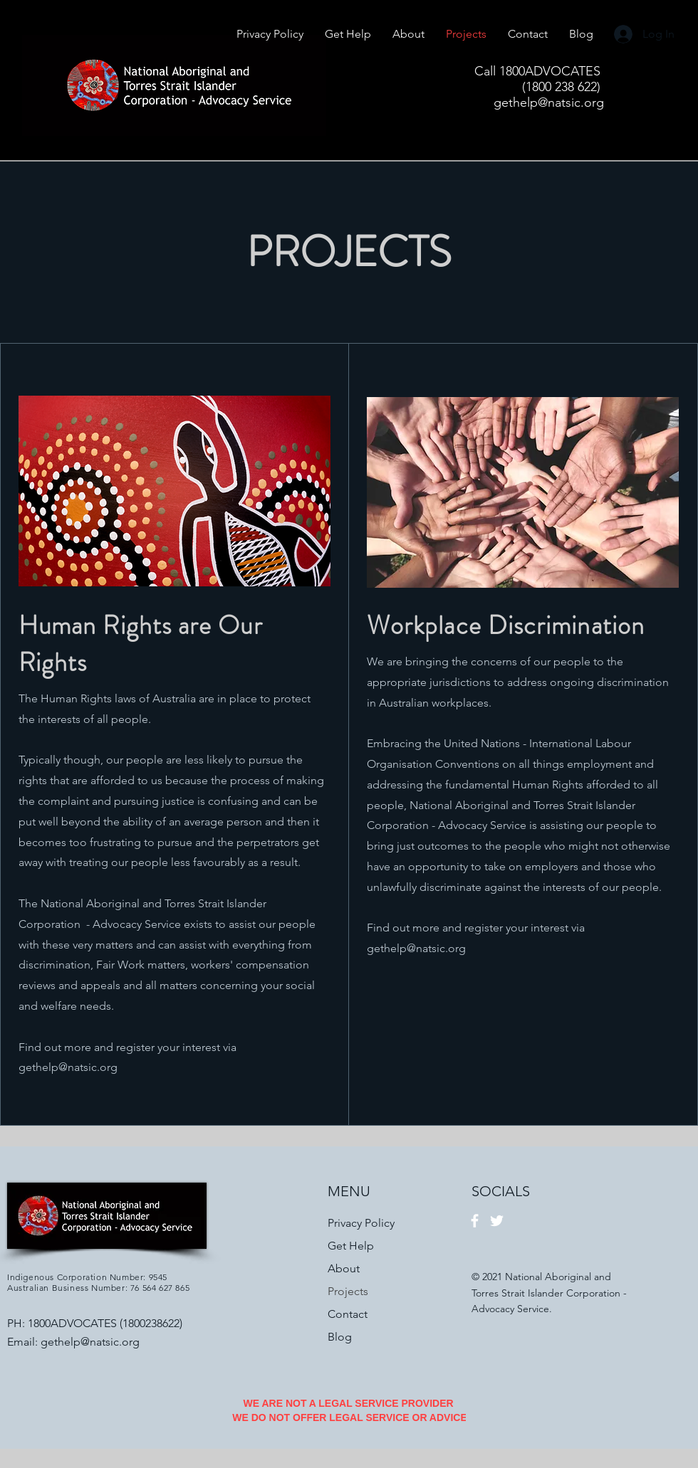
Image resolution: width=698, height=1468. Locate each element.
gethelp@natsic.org (68, 1067)
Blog (340, 1336)
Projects (348, 1291)
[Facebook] (475, 1221)
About (344, 1268)
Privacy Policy (361, 1223)
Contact (348, 1314)
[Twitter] (497, 1221)
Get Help (351, 1245)
